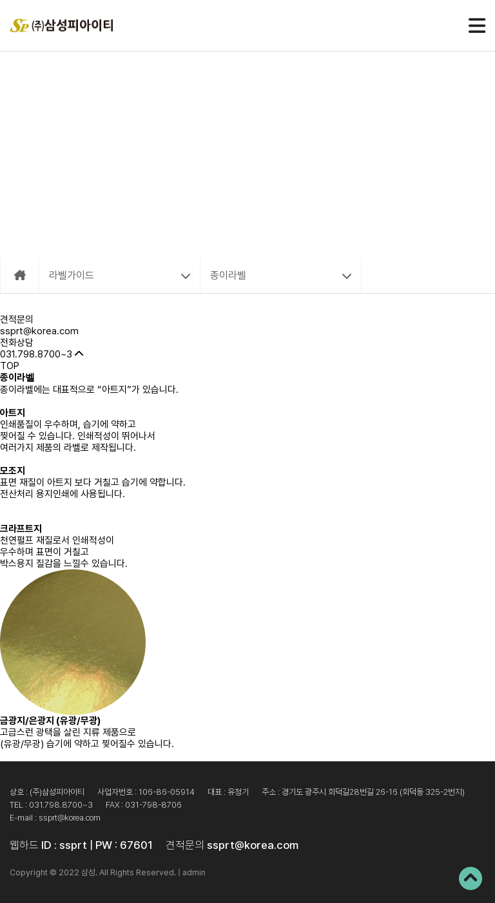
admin (194, 872)
